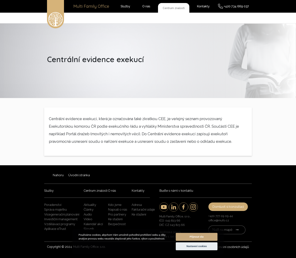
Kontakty (203, 6)
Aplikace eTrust (55, 229)
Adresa (137, 205)
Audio (88, 214)
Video (88, 219)
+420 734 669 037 (236, 6)
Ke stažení (115, 219)
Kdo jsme (115, 205)
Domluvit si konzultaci (228, 207)
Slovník (89, 229)
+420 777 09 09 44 (220, 216)
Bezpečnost (117, 224)
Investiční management (61, 219)
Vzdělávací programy (59, 224)
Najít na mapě (222, 230)
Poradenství (52, 205)
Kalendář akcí (93, 224)
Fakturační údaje (143, 209)
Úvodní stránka (79, 175)
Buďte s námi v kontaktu (176, 190)
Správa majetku (55, 209)
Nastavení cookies (197, 246)
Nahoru (58, 175)
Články (88, 209)
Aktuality (90, 205)
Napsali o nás (117, 209)
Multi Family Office (91, 6)
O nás (146, 6)
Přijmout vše (197, 236)
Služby (125, 6)
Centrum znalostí (174, 8)
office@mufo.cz (218, 220)
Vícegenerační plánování (61, 214)
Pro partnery (117, 214)
